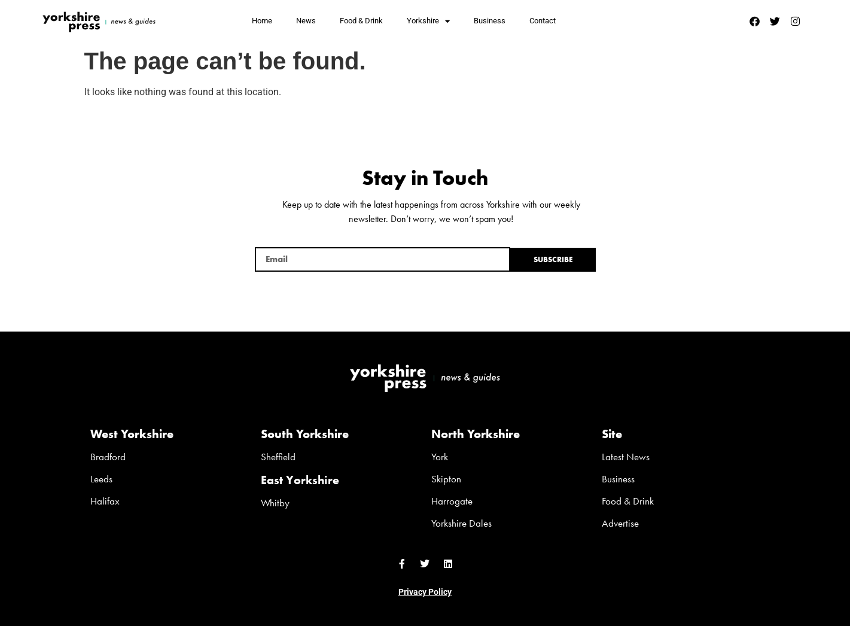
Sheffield (278, 456)
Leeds (101, 478)
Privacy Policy (425, 592)
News (306, 20)
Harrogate (452, 501)
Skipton (446, 478)
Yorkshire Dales (461, 523)
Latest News (626, 456)
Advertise (620, 523)
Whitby (275, 502)
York (439, 456)
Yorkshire (428, 21)
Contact (542, 20)
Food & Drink (361, 20)
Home (262, 20)
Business (489, 20)
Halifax (105, 501)
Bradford (108, 456)
